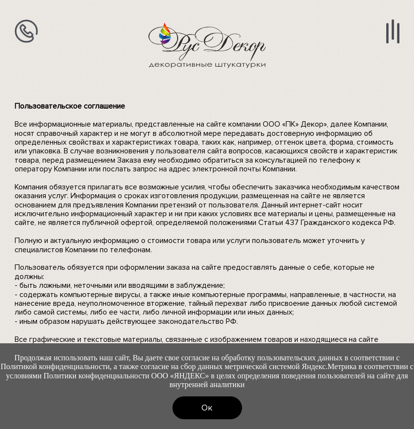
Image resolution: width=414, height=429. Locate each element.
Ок (207, 407)
